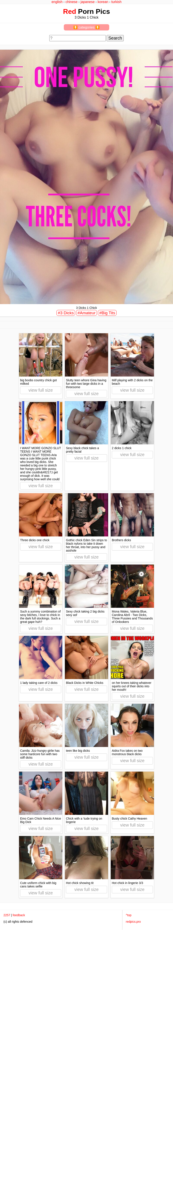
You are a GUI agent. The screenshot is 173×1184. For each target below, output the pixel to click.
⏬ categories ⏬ (86, 27)
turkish (116, 2)
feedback (19, 915)
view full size (41, 390)
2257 (6, 915)
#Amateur (86, 313)
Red (69, 11)
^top (128, 915)
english (56, 2)
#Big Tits (107, 313)
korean (103, 2)
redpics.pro (133, 921)
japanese (87, 2)
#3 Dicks (66, 313)
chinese (71, 2)
